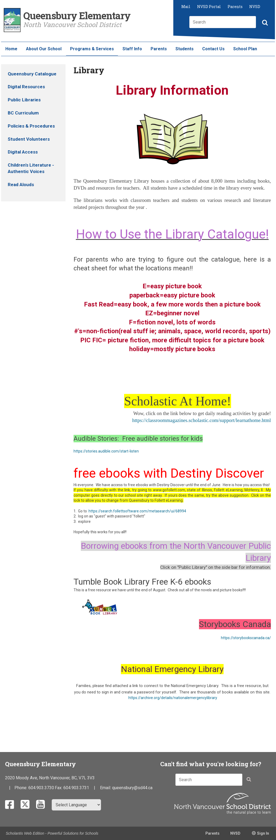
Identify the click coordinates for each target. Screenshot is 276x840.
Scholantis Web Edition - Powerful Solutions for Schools (52, 833)
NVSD (254, 6)
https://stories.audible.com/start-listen (106, 451)
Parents (235, 6)
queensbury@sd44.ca (132, 787)
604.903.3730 (41, 787)
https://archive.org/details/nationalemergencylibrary (172, 698)
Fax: (59, 787)
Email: (106, 787)
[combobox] (222, 22)
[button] (264, 23)
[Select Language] (76, 805)
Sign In (263, 833)
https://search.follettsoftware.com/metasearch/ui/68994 (137, 511)
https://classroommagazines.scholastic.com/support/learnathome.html (201, 420)
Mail (185, 6)
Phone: (21, 787)
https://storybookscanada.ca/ (246, 638)
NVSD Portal (209, 6)
